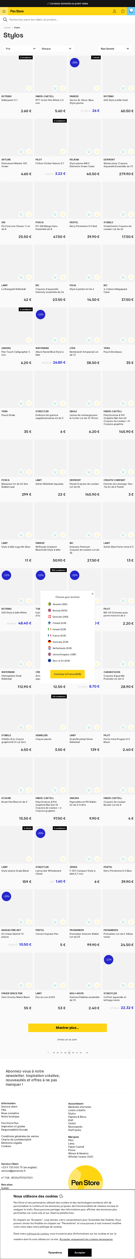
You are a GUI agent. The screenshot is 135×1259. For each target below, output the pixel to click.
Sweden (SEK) (57, 604)
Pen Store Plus (9, 1123)
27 (61, 1053)
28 (65, 1053)
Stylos (17, 27)
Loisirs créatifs (76, 1110)
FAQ (3, 1109)
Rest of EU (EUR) (59, 660)
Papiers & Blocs (77, 1116)
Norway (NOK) (57, 610)
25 (54, 1053)
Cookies (6, 1146)
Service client (9, 1106)
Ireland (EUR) (57, 629)
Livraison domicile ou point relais (67, 3)
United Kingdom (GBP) (62, 654)
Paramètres (55, 1252)
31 (77, 1053)
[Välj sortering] (115, 49)
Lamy (71, 1143)
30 (73, 1053)
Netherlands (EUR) (60, 648)
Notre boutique (10, 1116)
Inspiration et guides (13, 1126)
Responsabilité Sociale (14, 1129)
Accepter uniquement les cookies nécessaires (86, 1239)
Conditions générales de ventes (20, 1136)
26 (57, 1053)
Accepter (79, 1252)
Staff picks (74, 1130)
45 (87, 1053)
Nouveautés (75, 1126)
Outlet (72, 1123)
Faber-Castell (76, 1146)
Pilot (71, 1140)
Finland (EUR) (57, 623)
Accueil (7, 27)
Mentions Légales (11, 1142)
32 (81, 1053)
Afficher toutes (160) (80, 1156)
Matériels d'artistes (79, 1106)
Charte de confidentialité (16, 1139)
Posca (71, 1150)
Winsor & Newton (78, 1153)
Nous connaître (10, 1113)
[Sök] (67, 19)
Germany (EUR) (58, 642)
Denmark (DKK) (58, 616)
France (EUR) (57, 635)
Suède (5, 1188)
